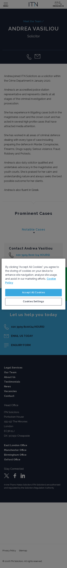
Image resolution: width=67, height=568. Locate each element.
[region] (33, 284)
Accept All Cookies (33, 292)
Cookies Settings (33, 301)
